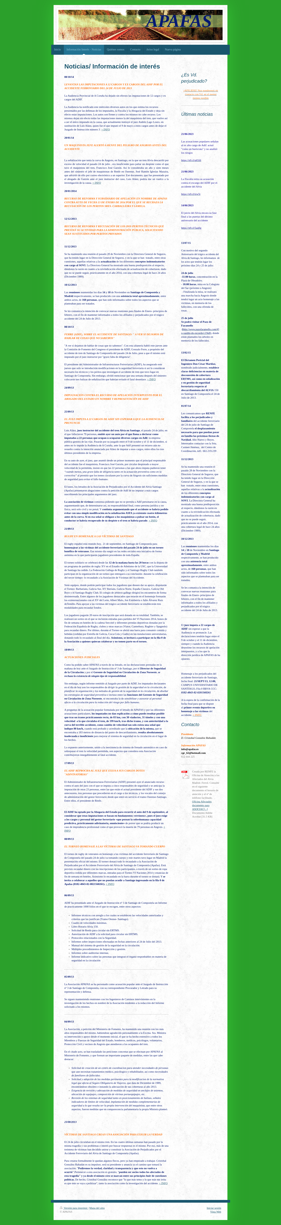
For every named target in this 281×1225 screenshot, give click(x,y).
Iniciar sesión (214, 1208)
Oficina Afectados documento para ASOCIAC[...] (202, 805)
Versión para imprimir (74, 1208)
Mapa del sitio (97, 1208)
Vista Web (215, 1211)
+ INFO (105, 129)
